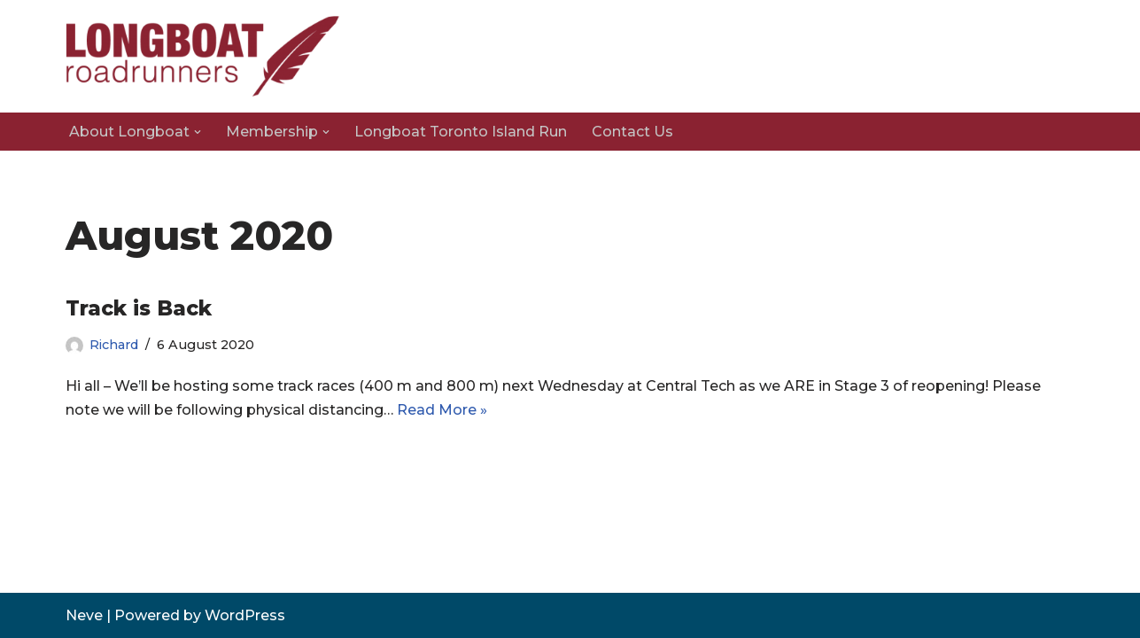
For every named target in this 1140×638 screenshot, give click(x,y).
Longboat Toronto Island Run (460, 131)
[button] (197, 132)
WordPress (245, 615)
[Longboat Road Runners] (203, 56)
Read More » (442, 409)
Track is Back (139, 308)
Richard (113, 345)
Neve (84, 615)
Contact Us (632, 131)
